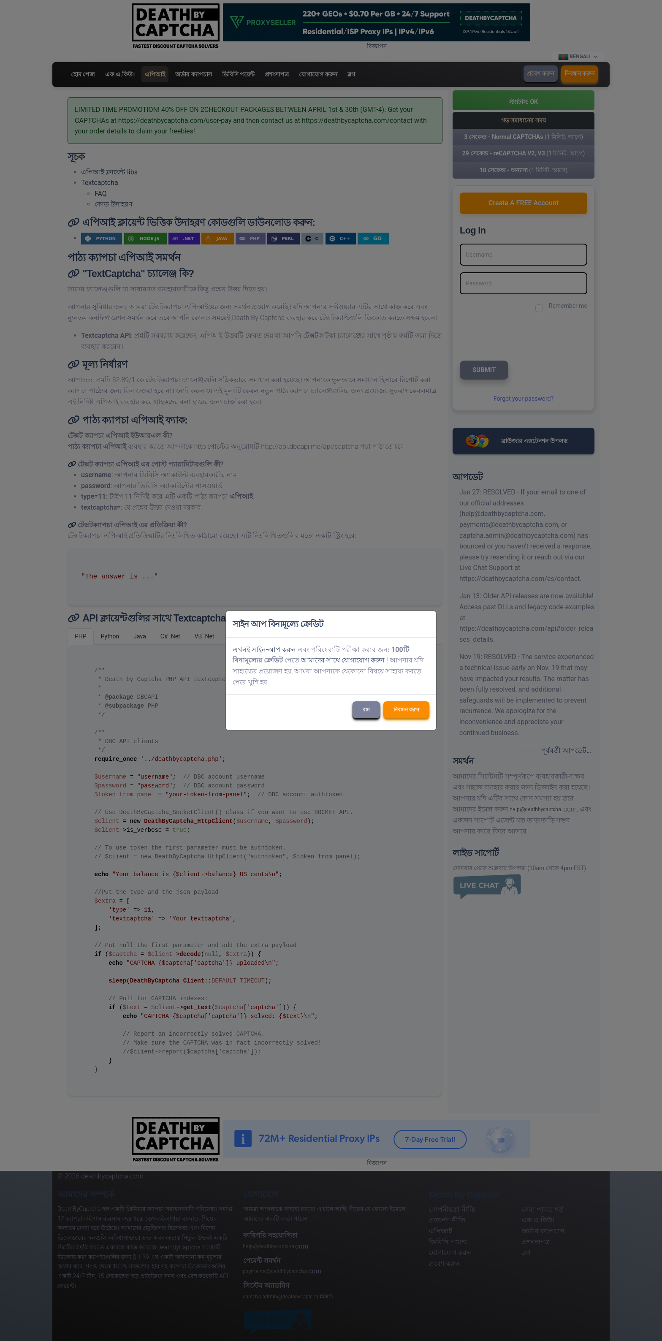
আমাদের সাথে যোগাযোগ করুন (343, 660)
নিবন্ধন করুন (406, 710)
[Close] (426, 624)
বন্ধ (366, 710)
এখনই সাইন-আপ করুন (264, 650)
